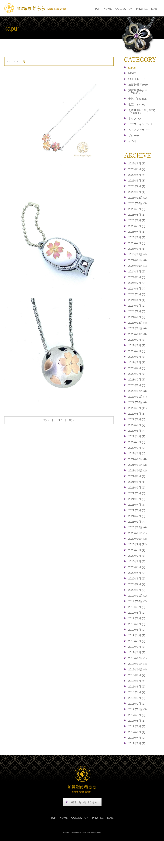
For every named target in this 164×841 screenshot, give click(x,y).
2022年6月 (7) (136, 425)
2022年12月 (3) (137, 390)
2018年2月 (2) (136, 703)
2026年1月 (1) (136, 191)
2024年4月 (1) (136, 299)
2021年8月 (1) (136, 481)
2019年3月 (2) (136, 641)
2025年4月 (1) (136, 231)
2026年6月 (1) (136, 163)
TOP (97, 8)
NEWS (108, 8)
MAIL (154, 8)
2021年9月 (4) (136, 476)
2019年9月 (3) (136, 607)
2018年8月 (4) (136, 680)
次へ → (73, 420)
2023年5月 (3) (136, 362)
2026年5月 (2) (136, 169)
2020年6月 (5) (136, 561)
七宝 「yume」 (137, 104)
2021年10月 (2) (137, 470)
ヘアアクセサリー (139, 129)
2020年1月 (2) (136, 589)
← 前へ (44, 420)
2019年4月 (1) (136, 635)
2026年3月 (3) (136, 180)
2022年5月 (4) (136, 430)
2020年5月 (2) (136, 567)
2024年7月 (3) (136, 282)
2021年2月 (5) (136, 516)
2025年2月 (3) (136, 243)
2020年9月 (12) (137, 544)
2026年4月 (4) (136, 174)
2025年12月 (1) (137, 197)
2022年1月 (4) (136, 453)
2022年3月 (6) (136, 442)
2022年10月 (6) (137, 402)
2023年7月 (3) (136, 351)
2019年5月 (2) (136, 629)
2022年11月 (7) (137, 396)
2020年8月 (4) (136, 550)
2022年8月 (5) (136, 413)
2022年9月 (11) (137, 408)
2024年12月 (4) (137, 254)
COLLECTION (123, 8)
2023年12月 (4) (137, 322)
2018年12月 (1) (137, 658)
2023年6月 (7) (136, 356)
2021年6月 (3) (136, 493)
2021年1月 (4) (136, 521)
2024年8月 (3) (136, 277)
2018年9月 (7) (136, 675)
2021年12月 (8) (137, 459)
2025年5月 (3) (136, 226)
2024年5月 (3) (136, 294)
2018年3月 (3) (136, 697)
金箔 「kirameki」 (139, 98)
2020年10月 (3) (137, 538)
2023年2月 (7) (136, 379)
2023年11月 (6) (137, 328)
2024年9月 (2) (136, 271)
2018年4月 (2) (136, 692)
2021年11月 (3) (137, 464)
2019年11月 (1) (137, 595)
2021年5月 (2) (136, 498)
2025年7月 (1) (136, 220)
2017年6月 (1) (136, 732)
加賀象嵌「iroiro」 (139, 84)
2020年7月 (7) (136, 555)
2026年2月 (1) (136, 186)
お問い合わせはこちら (83, 802)
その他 (132, 141)
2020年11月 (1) (137, 533)
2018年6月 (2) (136, 686)
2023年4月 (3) (136, 368)
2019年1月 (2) (136, 652)
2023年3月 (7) (136, 373)
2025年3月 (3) (136, 237)
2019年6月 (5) (136, 624)
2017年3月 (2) (136, 743)
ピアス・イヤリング (140, 124)
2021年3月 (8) (136, 510)
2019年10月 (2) (137, 601)
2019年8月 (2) (136, 612)
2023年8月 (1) (136, 345)
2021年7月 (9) (136, 487)
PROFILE (142, 8)
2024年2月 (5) (136, 311)
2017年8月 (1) (136, 720)
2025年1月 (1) (136, 248)
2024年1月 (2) (136, 317)
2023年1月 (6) (136, 385)
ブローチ (133, 135)
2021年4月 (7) (136, 504)
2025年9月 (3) (136, 209)
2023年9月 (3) (136, 339)
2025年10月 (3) (137, 203)
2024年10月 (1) (137, 265)
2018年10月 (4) (137, 669)
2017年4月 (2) (136, 737)
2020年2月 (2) (136, 584)
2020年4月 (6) (136, 572)
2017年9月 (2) (136, 715)
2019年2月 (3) (136, 646)
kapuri (132, 67)
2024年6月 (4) (136, 288)
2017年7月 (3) (136, 726)
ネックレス (135, 118)
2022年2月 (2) (136, 447)
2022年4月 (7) (136, 436)
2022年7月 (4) (136, 419)
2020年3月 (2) (136, 578)
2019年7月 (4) (136, 618)
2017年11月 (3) (137, 709)
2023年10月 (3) (137, 334)
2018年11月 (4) (137, 663)
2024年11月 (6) (137, 260)
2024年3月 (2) (136, 305)
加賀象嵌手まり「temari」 (137, 92)
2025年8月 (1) (136, 214)
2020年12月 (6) (137, 527)
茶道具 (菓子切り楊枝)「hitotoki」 (141, 111)
